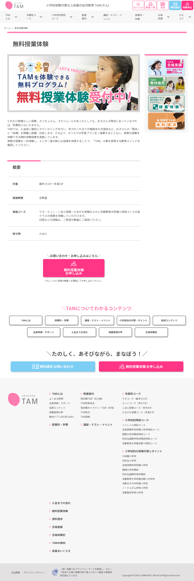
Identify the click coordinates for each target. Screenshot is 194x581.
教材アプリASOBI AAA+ (61, 416)
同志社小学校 (129, 460)
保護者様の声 (115, 332)
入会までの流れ (79, 332)
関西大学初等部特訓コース (136, 434)
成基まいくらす (61, 551)
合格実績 (160, 16)
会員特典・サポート (43, 332)
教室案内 (84, 16)
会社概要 (15, 572)
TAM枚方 (85, 412)
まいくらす (138, 5)
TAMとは (7, 16)
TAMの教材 (58, 543)
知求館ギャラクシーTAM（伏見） (98, 407)
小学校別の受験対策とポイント (143, 451)
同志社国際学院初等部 (134, 474)
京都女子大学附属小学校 (135, 483)
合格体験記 (151, 332)
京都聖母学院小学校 (132, 492)
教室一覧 (150, 5)
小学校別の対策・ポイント (133, 320)
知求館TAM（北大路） (92, 398)
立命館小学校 (129, 456)
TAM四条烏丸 (88, 403)
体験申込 (187, 5)
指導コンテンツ (169, 320)
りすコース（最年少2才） (135, 398)
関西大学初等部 (130, 469)
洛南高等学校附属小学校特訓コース (140, 429)
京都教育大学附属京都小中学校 (138, 478)
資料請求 (175, 5)
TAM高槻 (85, 416)
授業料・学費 (62, 320)
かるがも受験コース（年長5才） (139, 412)
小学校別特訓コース (59, 16)
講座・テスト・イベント (97, 320)
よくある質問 (56, 398)
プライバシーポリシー (34, 572)
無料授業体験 (60, 511)
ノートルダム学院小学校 (135, 487)
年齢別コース (31, 16)
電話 (162, 5)
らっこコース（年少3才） (135, 403)
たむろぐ (181, 16)
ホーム (7, 28)
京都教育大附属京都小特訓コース (139, 443)
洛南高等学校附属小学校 (135, 465)
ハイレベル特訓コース (133, 425)
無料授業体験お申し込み (74, 268)
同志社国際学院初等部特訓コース (139, 438)
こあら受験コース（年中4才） (138, 407)
